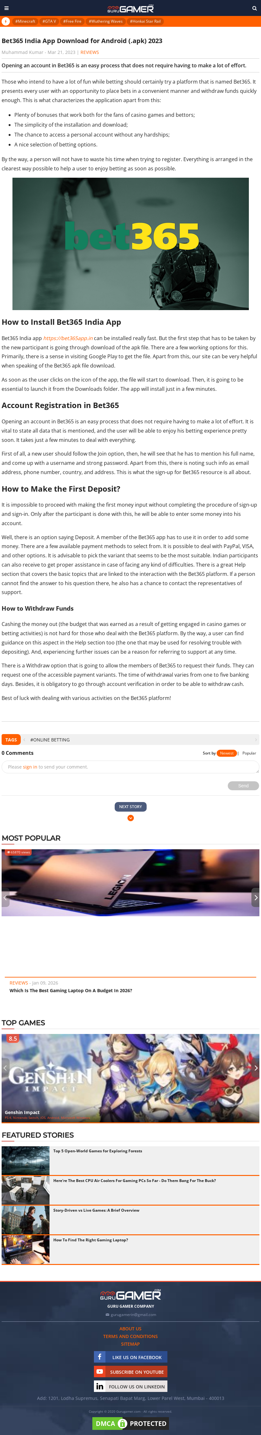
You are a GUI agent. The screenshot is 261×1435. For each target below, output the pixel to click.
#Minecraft (25, 21)
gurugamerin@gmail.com (133, 1314)
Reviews (90, 52)
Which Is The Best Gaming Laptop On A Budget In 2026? (71, 990)
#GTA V (49, 21)
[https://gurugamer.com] (131, 1294)
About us (130, 1329)
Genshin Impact (22, 1112)
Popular (249, 753)
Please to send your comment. (48, 767)
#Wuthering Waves (106, 21)
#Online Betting (50, 740)
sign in (30, 767)
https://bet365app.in (68, 338)
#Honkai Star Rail (145, 21)
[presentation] (24, 739)
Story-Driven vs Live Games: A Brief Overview (96, 1210)
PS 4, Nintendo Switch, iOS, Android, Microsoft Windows (47, 1117)
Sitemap (130, 1344)
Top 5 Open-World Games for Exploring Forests (97, 1151)
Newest (227, 753)
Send (243, 785)
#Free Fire (72, 21)
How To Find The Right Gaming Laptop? (90, 1240)
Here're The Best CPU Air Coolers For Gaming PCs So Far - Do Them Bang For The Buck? (134, 1180)
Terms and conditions (130, 1336)
